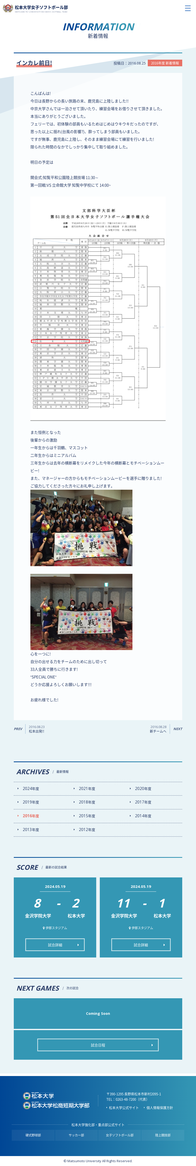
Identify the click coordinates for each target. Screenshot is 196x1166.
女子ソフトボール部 (119, 1135)
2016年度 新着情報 (165, 62)
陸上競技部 (163, 1135)
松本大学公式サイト (124, 1107)
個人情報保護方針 (159, 1107)
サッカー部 (76, 1135)
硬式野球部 (33, 1135)
